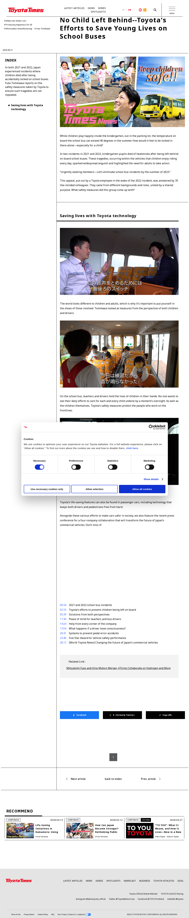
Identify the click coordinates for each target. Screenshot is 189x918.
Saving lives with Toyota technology (27, 107)
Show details (151, 479)
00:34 (63, 605)
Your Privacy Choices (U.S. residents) (74, 914)
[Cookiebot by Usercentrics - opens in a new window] (151, 427)
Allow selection (94, 489)
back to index (113, 779)
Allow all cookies (142, 489)
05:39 (63, 614)
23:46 (63, 638)
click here (132, 448)
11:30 (63, 619)
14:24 (63, 624)
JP (123, 10)
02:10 (63, 610)
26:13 (63, 642)
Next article (78, 779)
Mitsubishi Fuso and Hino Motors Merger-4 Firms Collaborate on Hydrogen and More (118, 668)
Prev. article (148, 779)
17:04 (63, 628)
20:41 (63, 633)
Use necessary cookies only (47, 489)
